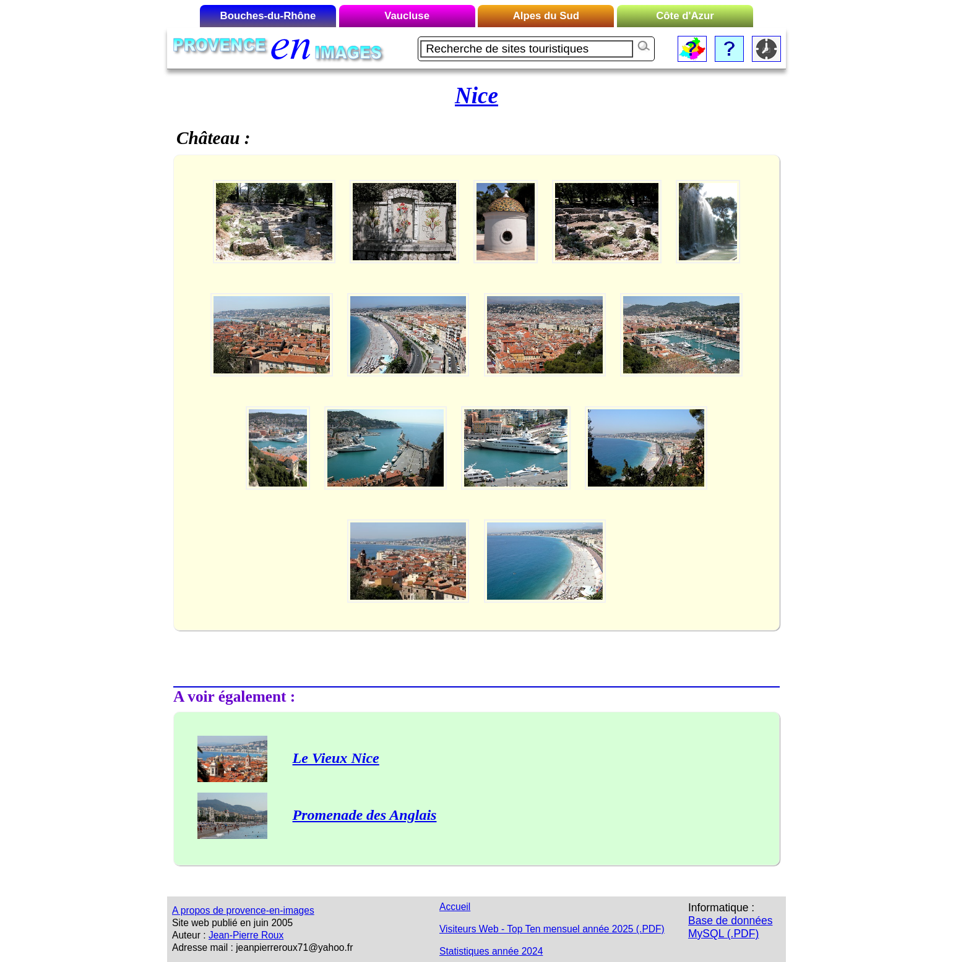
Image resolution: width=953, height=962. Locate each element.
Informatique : (721, 907)
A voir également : (234, 696)
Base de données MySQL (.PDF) (730, 927)
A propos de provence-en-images (243, 910)
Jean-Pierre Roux (246, 935)
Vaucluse (406, 16)
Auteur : (189, 935)
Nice (476, 95)
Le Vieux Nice (336, 758)
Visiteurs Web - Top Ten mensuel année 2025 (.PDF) (552, 929)
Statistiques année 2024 (491, 951)
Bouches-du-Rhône (268, 16)
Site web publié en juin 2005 (232, 922)
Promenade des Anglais (365, 815)
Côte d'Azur (685, 16)
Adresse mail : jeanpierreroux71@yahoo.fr (262, 947)
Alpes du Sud (546, 16)
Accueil (454, 906)
